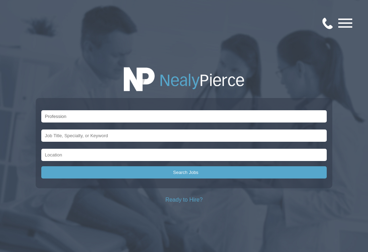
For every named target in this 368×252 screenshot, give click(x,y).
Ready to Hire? (184, 200)
